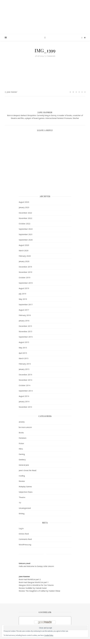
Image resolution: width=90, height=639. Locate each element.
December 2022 (25, 213)
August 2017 (24, 310)
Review (22, 481)
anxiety (22, 422)
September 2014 (26, 391)
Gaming (22, 454)
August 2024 (24, 202)
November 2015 (25, 331)
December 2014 (25, 374)
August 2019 (24, 288)
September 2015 (26, 337)
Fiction (21, 443)
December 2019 (25, 267)
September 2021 (26, 234)
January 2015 (24, 369)
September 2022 (26, 229)
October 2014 (24, 385)
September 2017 (26, 304)
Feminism (22, 438)
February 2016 (25, 315)
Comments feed (25, 539)
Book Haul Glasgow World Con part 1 (34, 582)
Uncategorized (25, 508)
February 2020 (25, 256)
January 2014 (24, 401)
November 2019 (25, 272)
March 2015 (23, 358)
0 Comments (50, 56)
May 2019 (23, 299)
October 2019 (24, 277)
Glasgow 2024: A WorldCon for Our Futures (36, 585)
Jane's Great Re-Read (27, 470)
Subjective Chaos (25, 492)
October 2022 (24, 223)
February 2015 (25, 364)
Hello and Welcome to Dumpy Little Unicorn (36, 566)
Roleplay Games (25, 486)
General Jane (24, 465)
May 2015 (23, 347)
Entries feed (24, 534)
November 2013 (25, 407)
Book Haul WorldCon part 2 (30, 579)
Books (21, 432)
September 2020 (26, 240)
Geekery (22, 459)
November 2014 (25, 380)
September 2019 (26, 283)
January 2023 (24, 207)
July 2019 (22, 293)
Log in (21, 528)
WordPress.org (25, 544)
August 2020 (24, 245)
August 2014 (24, 396)
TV (20, 502)
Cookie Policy (48, 635)
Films (21, 449)
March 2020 (23, 250)
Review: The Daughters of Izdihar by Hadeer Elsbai (39, 591)
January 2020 (24, 261)
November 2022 (25, 218)
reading (22, 476)
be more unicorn (25, 427)
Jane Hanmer (12, 92)
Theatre (22, 497)
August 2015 (24, 342)
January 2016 (24, 320)
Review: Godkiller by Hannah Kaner (33, 588)
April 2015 (23, 353)
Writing (21, 513)
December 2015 (25, 326)
